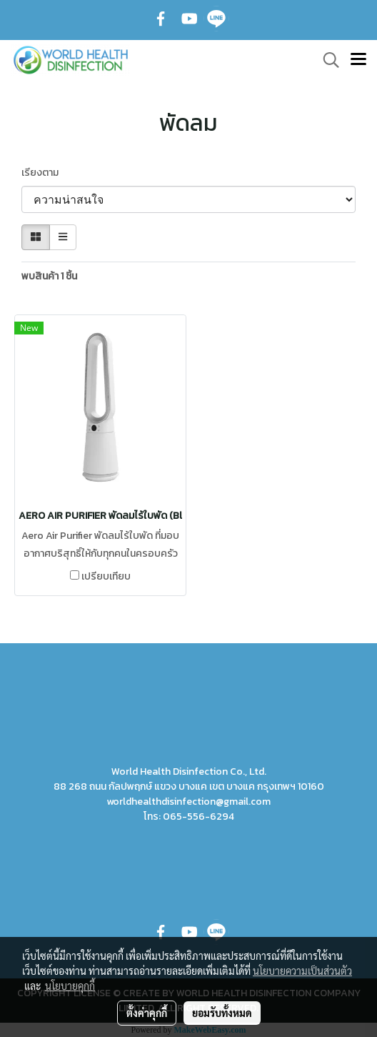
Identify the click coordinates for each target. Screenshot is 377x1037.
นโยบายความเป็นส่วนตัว (302, 970)
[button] (326, 60)
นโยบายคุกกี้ (70, 985)
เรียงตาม (43, 172)
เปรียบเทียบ (106, 577)
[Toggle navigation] (358, 60)
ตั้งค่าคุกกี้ (146, 1012)
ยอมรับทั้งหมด (222, 1012)
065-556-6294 (198, 816)
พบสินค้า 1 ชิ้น (49, 276)
